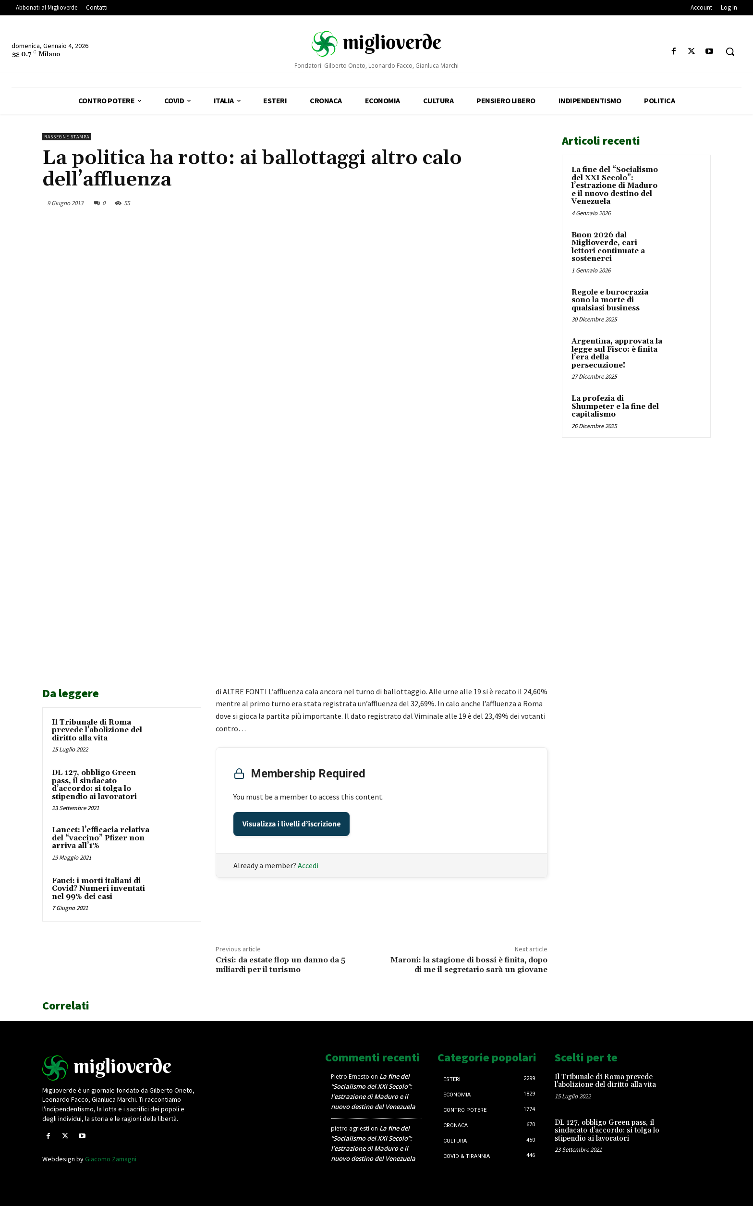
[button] (729, 51)
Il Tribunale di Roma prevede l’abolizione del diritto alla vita (97, 730)
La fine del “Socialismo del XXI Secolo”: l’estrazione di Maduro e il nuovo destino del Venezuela (614, 185)
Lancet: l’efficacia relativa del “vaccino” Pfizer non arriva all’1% (100, 837)
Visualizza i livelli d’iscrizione (292, 824)
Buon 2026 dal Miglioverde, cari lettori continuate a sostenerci (608, 247)
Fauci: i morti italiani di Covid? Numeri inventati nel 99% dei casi (98, 888)
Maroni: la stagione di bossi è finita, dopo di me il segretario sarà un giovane (468, 964)
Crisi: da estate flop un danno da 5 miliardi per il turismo (280, 964)
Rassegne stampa (66, 136)
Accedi (308, 865)
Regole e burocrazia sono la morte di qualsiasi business (609, 300)
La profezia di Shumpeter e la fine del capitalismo (615, 406)
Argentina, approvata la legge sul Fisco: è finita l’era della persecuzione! (616, 353)
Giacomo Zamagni (110, 1159)
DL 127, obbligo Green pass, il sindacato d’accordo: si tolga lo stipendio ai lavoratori (94, 784)
